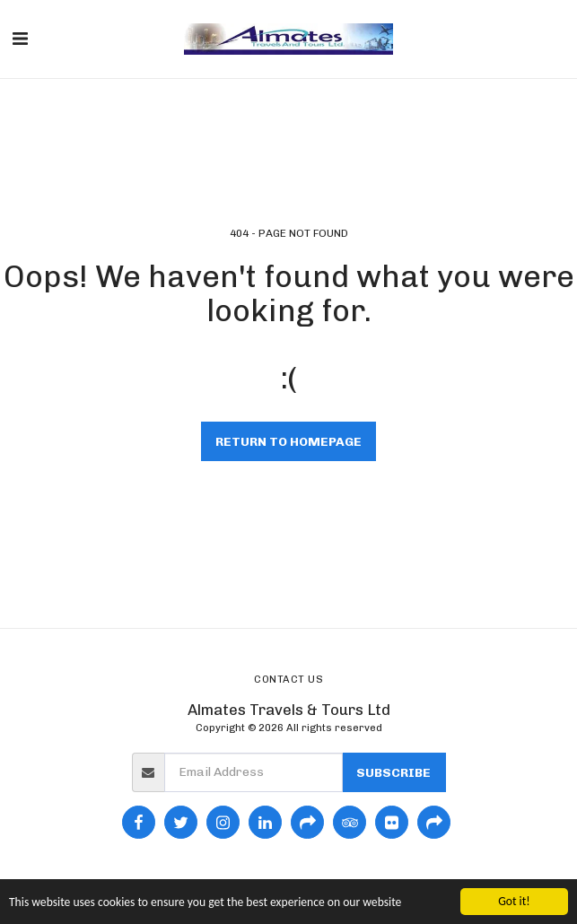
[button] (19, 39)
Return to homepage (288, 441)
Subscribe (393, 772)
